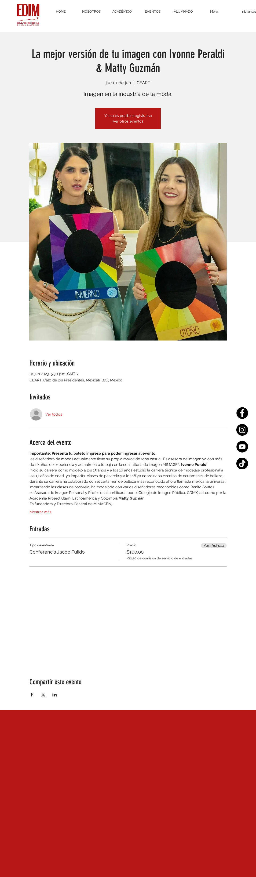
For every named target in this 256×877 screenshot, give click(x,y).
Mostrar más (40, 512)
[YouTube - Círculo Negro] (242, 447)
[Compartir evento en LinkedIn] (54, 694)
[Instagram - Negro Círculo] (242, 430)
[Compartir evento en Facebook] (31, 694)
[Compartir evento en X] (43, 694)
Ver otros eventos (128, 121)
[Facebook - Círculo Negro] (242, 413)
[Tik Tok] (242, 463)
